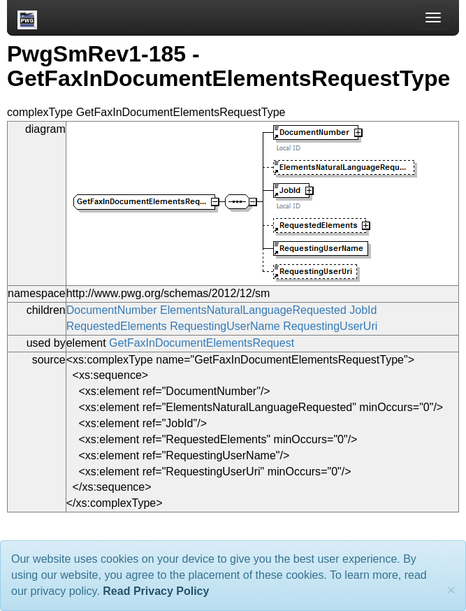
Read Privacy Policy (156, 591)
